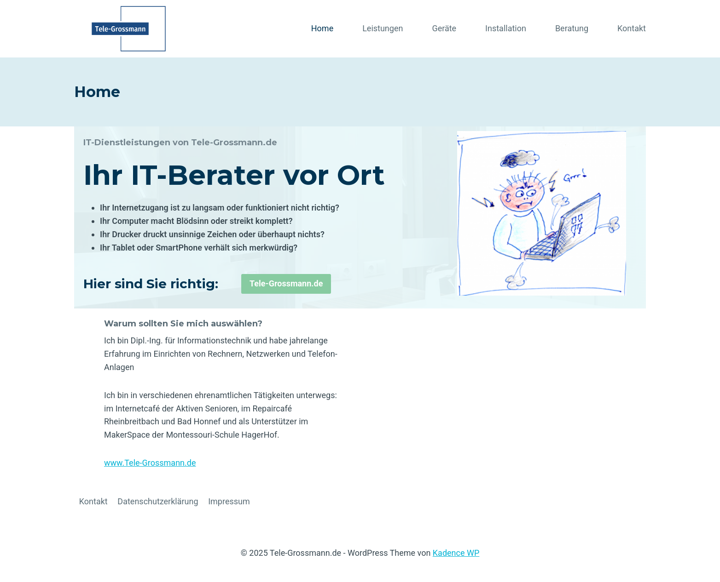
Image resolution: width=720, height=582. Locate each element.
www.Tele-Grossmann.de (150, 463)
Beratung (571, 28)
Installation (505, 28)
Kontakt (631, 28)
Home (322, 28)
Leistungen (382, 28)
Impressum (229, 501)
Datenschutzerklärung (157, 501)
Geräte (444, 28)
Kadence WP (456, 553)
